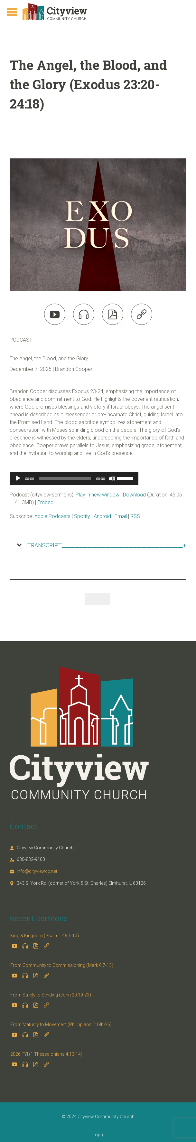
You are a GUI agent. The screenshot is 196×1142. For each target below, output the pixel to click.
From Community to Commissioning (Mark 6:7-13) (61, 965)
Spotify (82, 516)
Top (96, 1134)
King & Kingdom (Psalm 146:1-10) (44, 935)
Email (121, 516)
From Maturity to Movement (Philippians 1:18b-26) (61, 1024)
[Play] (18, 478)
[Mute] (112, 478)
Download (134, 495)
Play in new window (97, 495)
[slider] (65, 478)
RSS (135, 516)
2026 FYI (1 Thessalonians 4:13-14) (46, 1054)
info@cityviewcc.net (33, 871)
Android (102, 516)
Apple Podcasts (52, 516)
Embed (45, 502)
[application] (74, 478)
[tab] (98, 545)
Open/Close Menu (12, 11)
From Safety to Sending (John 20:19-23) (50, 994)
